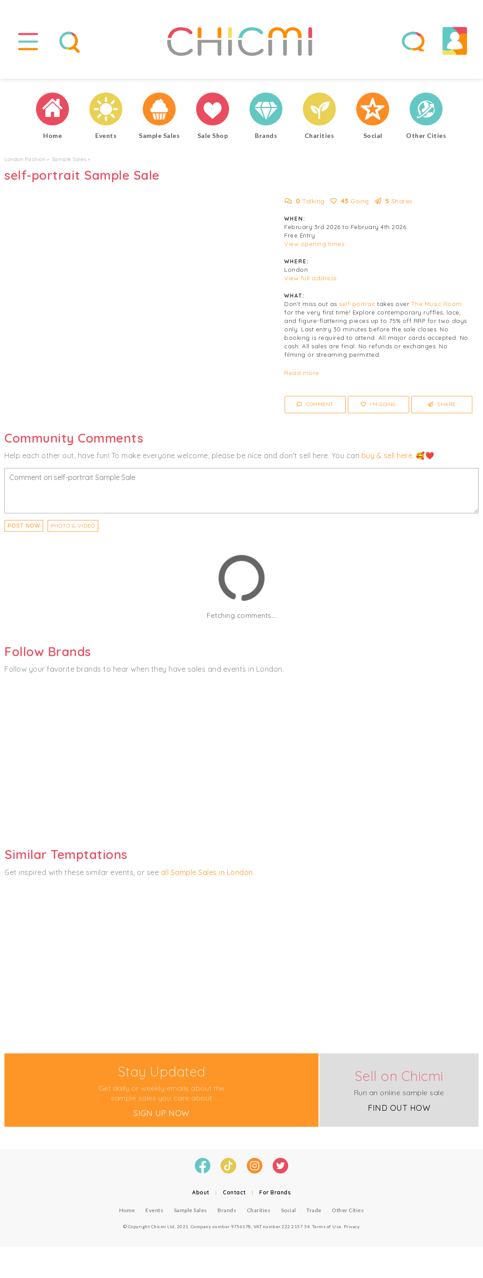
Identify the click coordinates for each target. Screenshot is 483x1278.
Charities (259, 1210)
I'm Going (378, 404)
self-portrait (357, 304)
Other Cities (348, 1210)
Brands (226, 1210)
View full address (310, 278)
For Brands (275, 1192)
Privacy (351, 1226)
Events (154, 1210)
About (200, 1192)
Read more (301, 373)
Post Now (24, 526)
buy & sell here (387, 455)
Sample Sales (69, 159)
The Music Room (436, 304)
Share (442, 404)
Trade (314, 1210)
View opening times (314, 244)
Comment (315, 404)
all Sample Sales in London (207, 872)
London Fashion (24, 159)
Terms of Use (327, 1226)
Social (288, 1210)
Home (127, 1210)
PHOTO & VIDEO (73, 525)
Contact (234, 1192)
